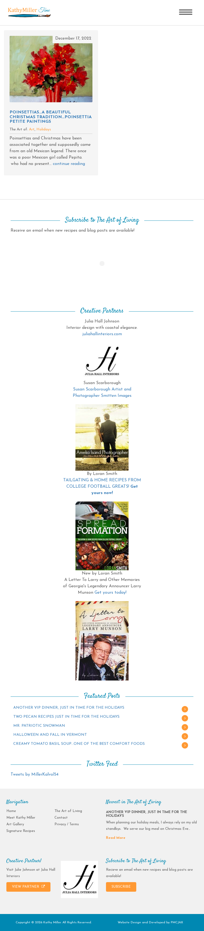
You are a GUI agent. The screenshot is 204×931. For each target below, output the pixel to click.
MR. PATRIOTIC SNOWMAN (39, 726)
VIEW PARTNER (28, 887)
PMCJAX (177, 922)
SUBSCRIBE (121, 887)
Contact (61, 817)
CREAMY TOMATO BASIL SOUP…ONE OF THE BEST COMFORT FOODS (79, 744)
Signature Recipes (20, 831)
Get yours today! (110, 592)
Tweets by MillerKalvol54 (34, 774)
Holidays (43, 129)
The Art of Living (68, 811)
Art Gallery (15, 824)
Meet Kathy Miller (20, 817)
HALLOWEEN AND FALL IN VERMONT (50, 735)
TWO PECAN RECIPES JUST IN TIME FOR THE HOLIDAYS (66, 717)
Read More (115, 838)
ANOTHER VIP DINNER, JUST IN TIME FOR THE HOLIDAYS (68, 708)
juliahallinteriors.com (102, 334)
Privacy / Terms (66, 824)
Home (11, 811)
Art (32, 129)
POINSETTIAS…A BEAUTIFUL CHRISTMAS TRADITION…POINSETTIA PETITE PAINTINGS (51, 117)
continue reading (69, 164)
